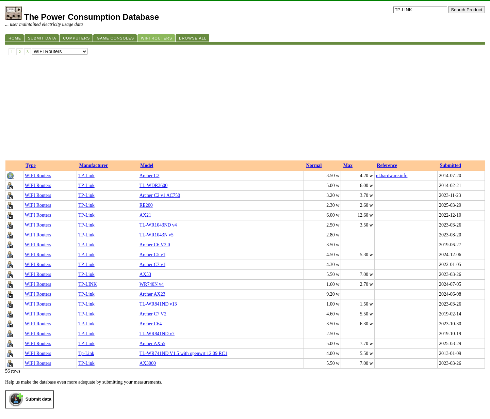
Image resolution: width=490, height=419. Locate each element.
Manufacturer (93, 165)
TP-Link (86, 175)
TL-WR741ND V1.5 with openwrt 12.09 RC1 (183, 353)
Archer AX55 (152, 343)
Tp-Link (86, 353)
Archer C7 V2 (153, 313)
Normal (314, 165)
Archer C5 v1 (152, 254)
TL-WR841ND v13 (158, 304)
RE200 (146, 205)
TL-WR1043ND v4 (158, 225)
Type (30, 165)
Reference (387, 165)
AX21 (145, 215)
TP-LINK (87, 284)
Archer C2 (150, 175)
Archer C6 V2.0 (155, 244)
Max (348, 165)
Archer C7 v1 (152, 264)
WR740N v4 (152, 284)
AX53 (145, 274)
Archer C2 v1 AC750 (160, 195)
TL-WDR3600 (153, 185)
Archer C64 (151, 323)
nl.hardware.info (392, 175)
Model (146, 165)
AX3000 (148, 363)
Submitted (450, 165)
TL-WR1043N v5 (157, 234)
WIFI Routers (38, 175)
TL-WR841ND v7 (157, 333)
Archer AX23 (152, 294)
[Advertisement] (245, 109)
